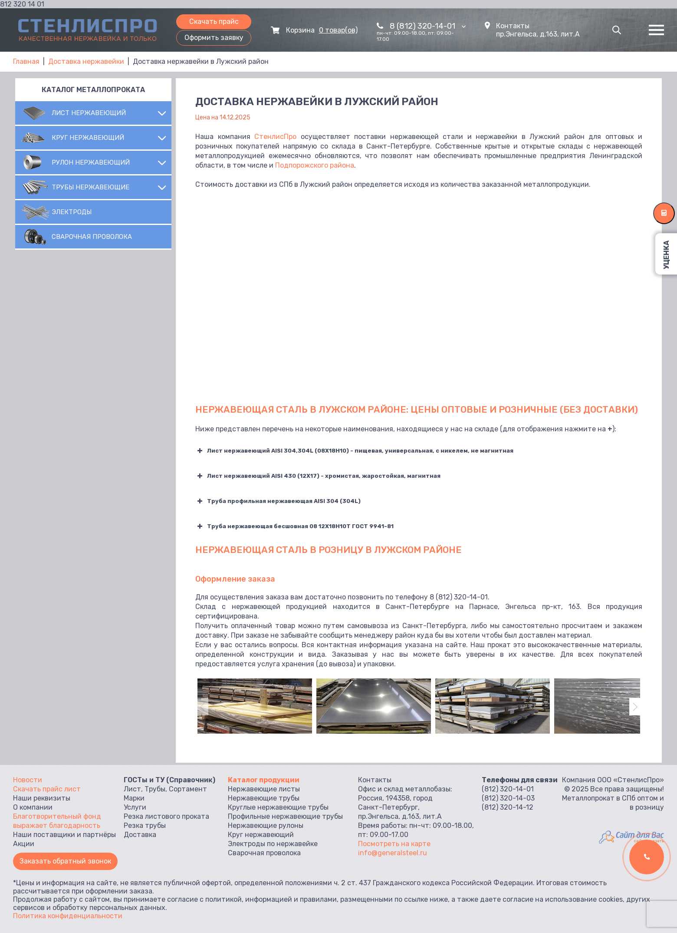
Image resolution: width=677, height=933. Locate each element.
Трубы (155, 789)
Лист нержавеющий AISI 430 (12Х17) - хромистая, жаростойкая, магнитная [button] (317, 476)
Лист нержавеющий (89, 113)
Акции (23, 844)
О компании (33, 807)
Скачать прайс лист (47, 789)
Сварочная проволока (92, 237)
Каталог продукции (263, 780)
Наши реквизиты (41, 798)
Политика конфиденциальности (67, 916)
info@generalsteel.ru (392, 853)
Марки (134, 798)
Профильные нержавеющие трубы (285, 816)
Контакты (512, 26)
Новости (27, 780)
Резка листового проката (166, 816)
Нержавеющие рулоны (265, 825)
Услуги (135, 807)
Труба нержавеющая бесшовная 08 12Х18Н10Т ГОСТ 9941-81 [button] (294, 526)
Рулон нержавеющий (91, 162)
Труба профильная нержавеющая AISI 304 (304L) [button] (278, 501)
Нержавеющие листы (264, 789)
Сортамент (188, 789)
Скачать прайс (214, 21)
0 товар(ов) (338, 30)
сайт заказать (649, 841)
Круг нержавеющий (88, 138)
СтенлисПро (275, 136)
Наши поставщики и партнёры (64, 834)
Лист (132, 789)
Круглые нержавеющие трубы (278, 807)
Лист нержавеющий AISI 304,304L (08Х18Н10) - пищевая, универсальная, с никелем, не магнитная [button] (354, 451)
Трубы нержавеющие (90, 187)
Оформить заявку (213, 37)
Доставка (140, 834)
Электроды (72, 212)
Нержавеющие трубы (263, 798)
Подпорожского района (314, 165)
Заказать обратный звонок (65, 861)
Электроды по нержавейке (273, 844)
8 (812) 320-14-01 (428, 26)
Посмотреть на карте (394, 844)
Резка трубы (145, 825)
